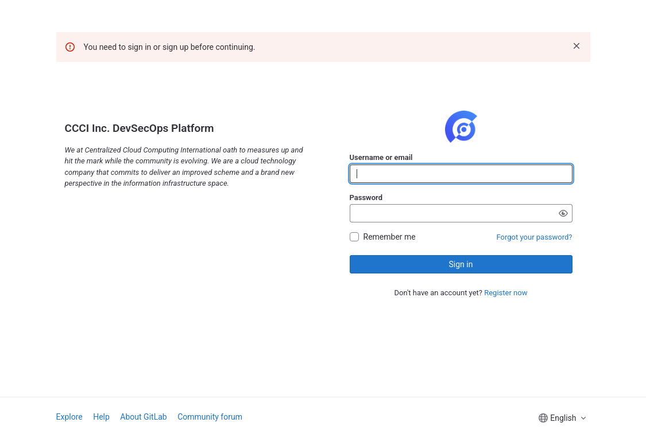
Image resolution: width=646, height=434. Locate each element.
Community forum (209, 416)
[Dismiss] (576, 46)
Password (366, 197)
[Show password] (563, 213)
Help (101, 416)
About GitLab (143, 416)
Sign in (461, 264)
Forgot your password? (534, 237)
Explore (69, 416)
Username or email (381, 157)
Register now (505, 292)
